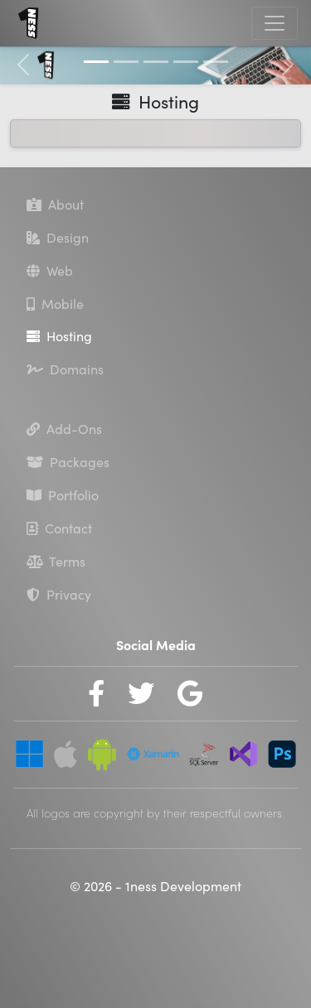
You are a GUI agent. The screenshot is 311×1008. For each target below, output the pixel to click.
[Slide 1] (96, 61)
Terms (56, 561)
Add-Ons (64, 429)
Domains (65, 369)
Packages (68, 462)
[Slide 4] (185, 61)
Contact (59, 528)
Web (50, 271)
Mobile (55, 304)
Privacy (59, 595)
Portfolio (63, 495)
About (55, 204)
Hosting (59, 336)
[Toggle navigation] (274, 23)
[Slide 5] (215, 61)
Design (58, 238)
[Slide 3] (155, 61)
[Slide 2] (126, 61)
